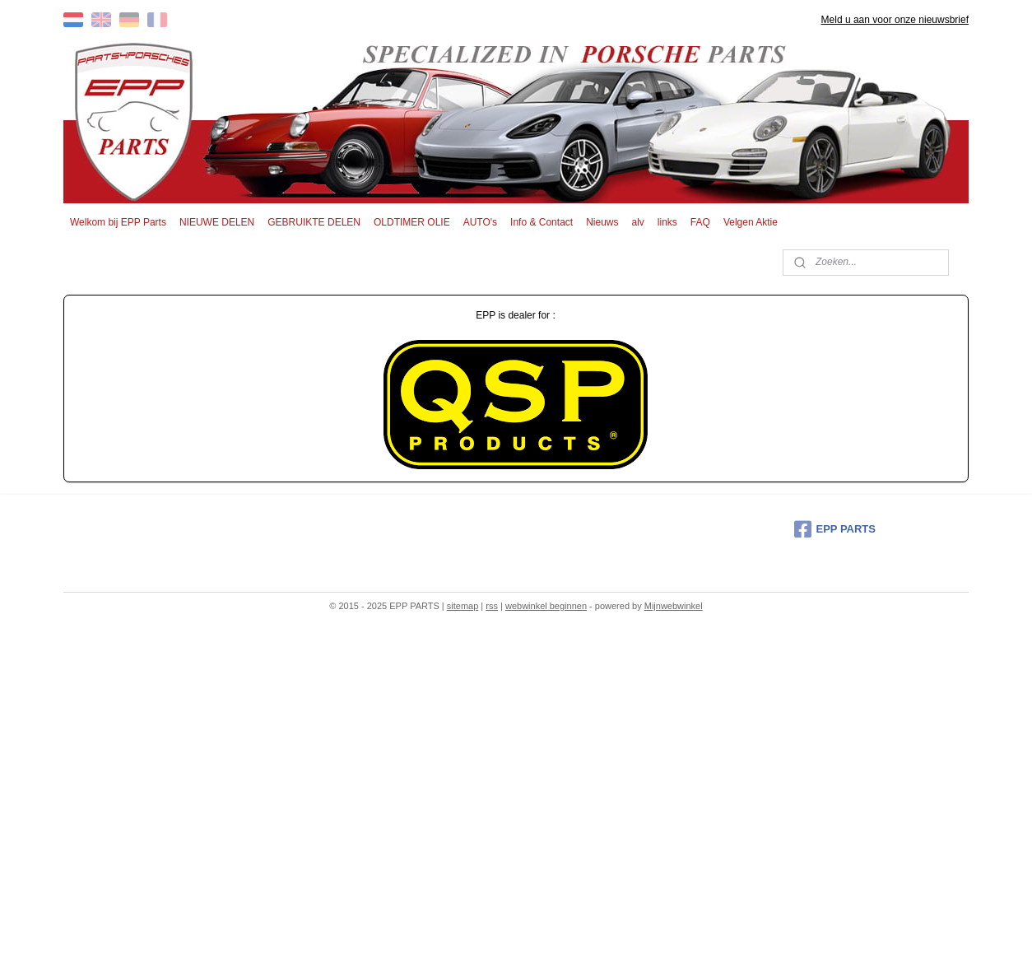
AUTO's (480, 222)
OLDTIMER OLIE (412, 222)
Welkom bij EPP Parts (118, 222)
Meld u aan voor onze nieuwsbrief (895, 20)
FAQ (700, 222)
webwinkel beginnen (546, 606)
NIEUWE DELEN (216, 222)
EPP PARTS (835, 529)
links (667, 222)
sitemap (463, 606)
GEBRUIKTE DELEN (313, 222)
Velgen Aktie (750, 222)
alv (638, 222)
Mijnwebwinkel (673, 606)
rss (492, 606)
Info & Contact (541, 222)
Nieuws (602, 222)
